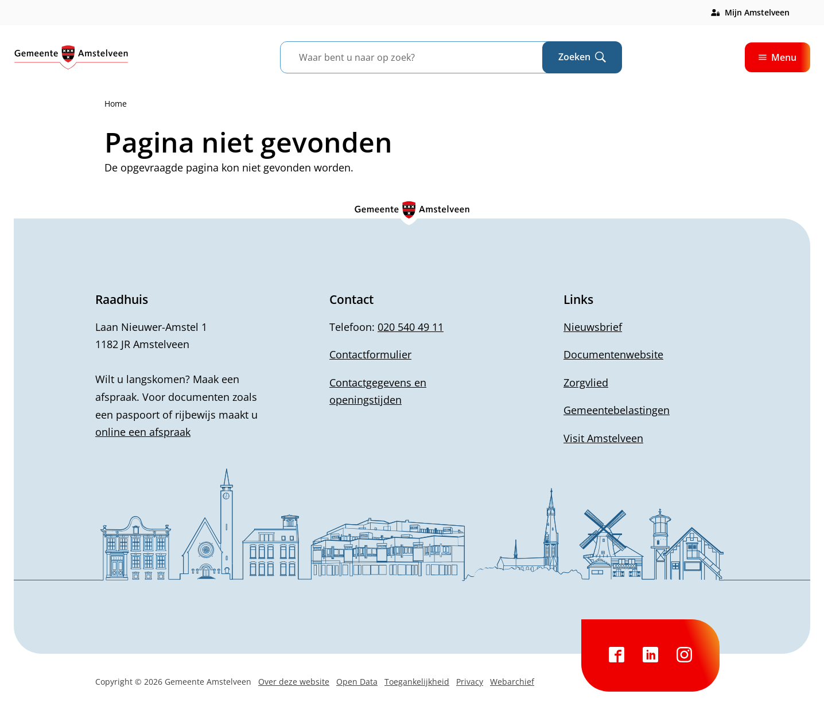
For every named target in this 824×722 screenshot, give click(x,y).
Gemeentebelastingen (616, 410)
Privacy (469, 681)
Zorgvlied (585, 382)
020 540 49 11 (411, 327)
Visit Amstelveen (603, 438)
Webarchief (512, 681)
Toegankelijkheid (416, 681)
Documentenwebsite (613, 354)
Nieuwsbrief (592, 327)
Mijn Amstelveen (757, 12)
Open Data (357, 681)
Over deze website (293, 681)
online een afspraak (143, 432)
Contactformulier (370, 354)
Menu (777, 57)
